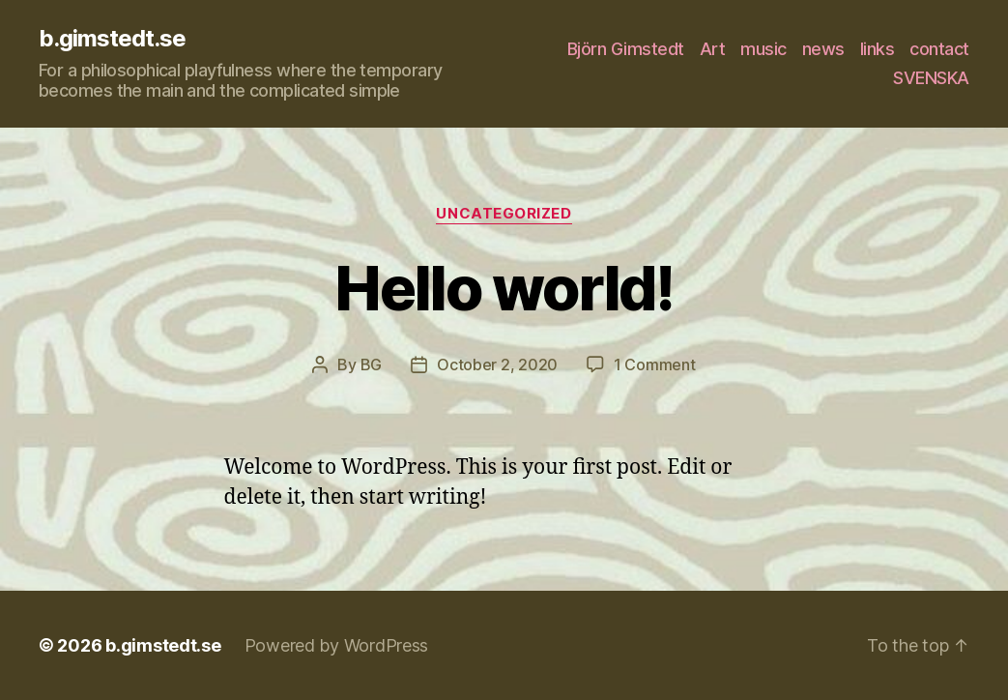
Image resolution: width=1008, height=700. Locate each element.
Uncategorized (503, 213)
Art (713, 49)
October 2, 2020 (497, 364)
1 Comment (655, 364)
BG (371, 364)
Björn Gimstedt (625, 49)
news (823, 49)
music (763, 49)
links (877, 49)
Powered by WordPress (337, 645)
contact (939, 49)
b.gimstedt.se (112, 38)
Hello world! (503, 287)
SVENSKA (931, 78)
